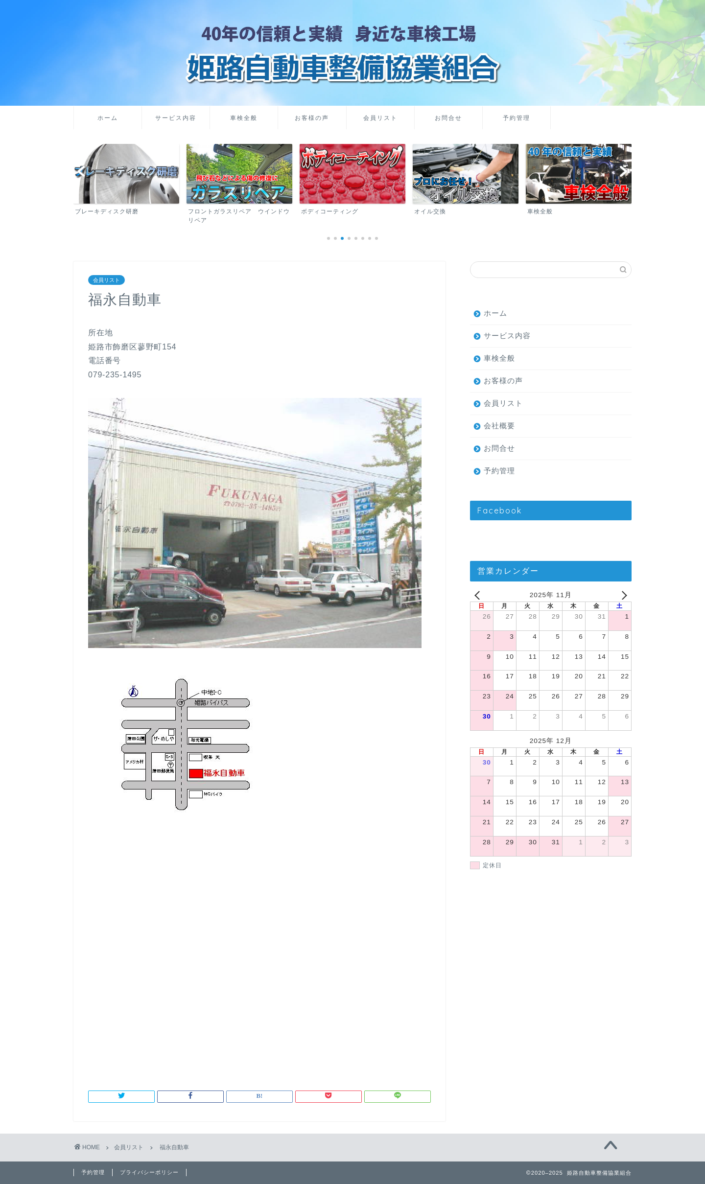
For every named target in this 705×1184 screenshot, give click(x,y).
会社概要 (499, 425)
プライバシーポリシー (149, 1172)
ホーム (107, 117)
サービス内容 (175, 117)
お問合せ (448, 117)
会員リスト (380, 117)
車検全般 (244, 117)
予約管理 (516, 117)
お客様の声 (312, 117)
